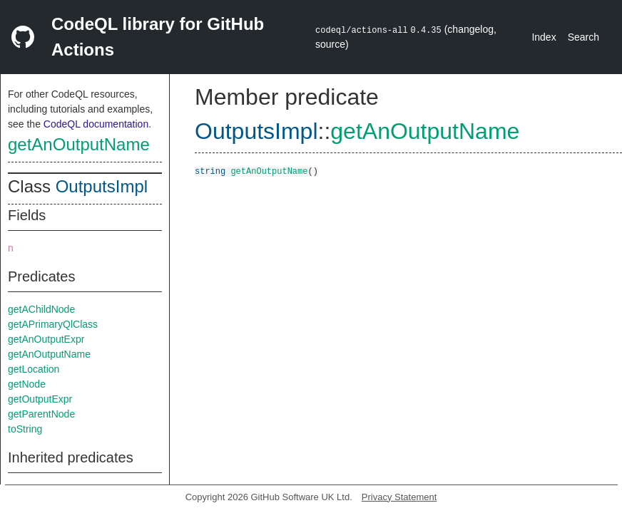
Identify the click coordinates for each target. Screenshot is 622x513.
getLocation (33, 369)
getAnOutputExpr (46, 339)
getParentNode (41, 414)
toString (25, 429)
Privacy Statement (399, 497)
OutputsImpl (102, 186)
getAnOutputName (79, 144)
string (210, 171)
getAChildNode (41, 309)
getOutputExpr (40, 399)
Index (543, 37)
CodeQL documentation (96, 124)
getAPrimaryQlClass (53, 324)
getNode (27, 384)
